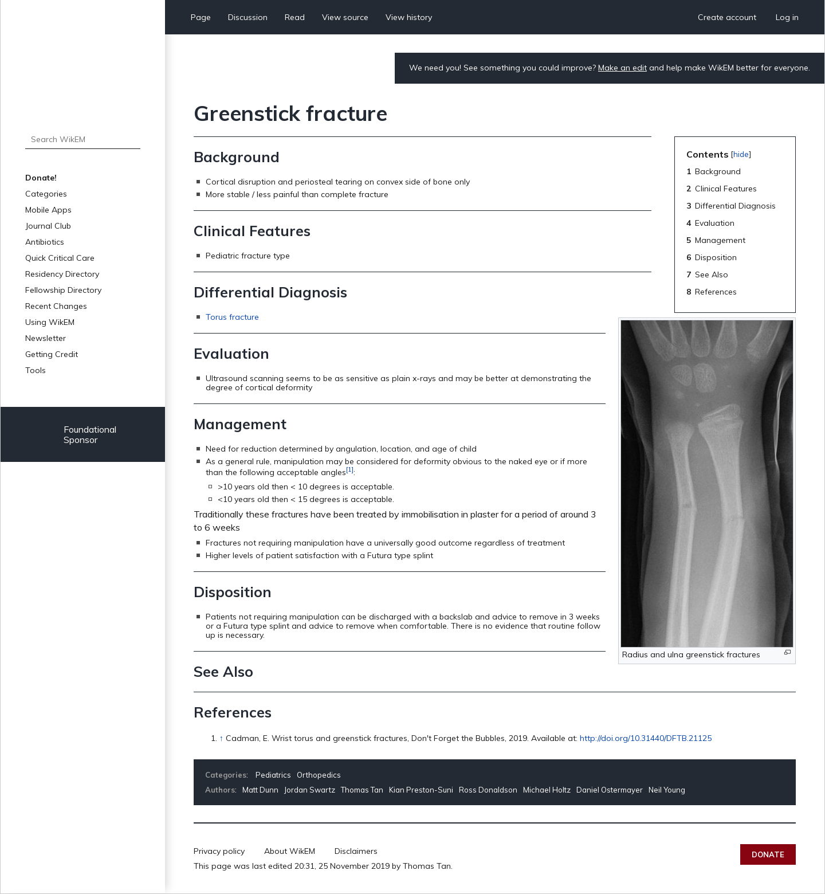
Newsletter (45, 338)
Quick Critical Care (60, 258)
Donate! (41, 177)
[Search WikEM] (82, 139)
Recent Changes (56, 306)
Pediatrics (273, 774)
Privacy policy (219, 851)
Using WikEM (49, 322)
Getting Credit (51, 354)
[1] (349, 469)
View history (409, 17)
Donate (768, 854)
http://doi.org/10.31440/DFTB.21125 (646, 738)
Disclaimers (356, 851)
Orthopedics (319, 774)
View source (345, 17)
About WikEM (289, 851)
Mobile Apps (48, 210)
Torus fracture (232, 317)
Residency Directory (62, 274)
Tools (35, 370)
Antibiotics (44, 242)
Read (295, 17)
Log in (787, 17)
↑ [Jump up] (221, 738)
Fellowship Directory (63, 290)
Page (201, 17)
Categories (46, 194)
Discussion (248, 17)
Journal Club (48, 226)
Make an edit (622, 67)
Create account (727, 17)
